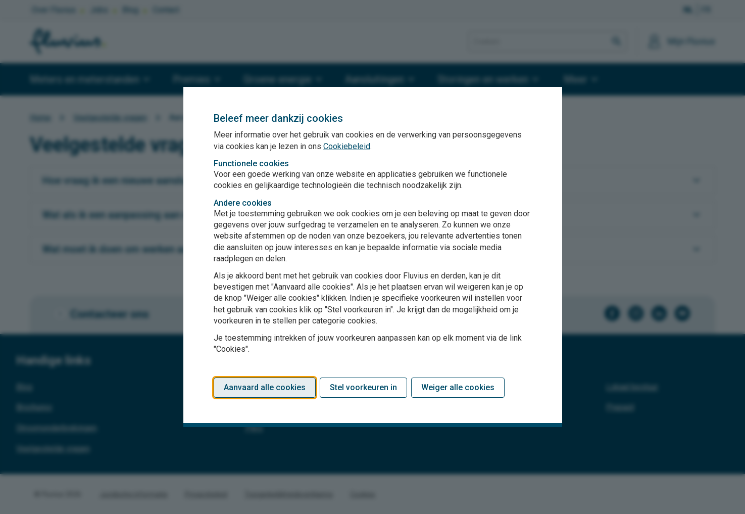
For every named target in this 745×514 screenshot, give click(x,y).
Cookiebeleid (346, 146)
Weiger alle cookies (457, 387)
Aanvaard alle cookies (265, 387)
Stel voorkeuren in (363, 387)
